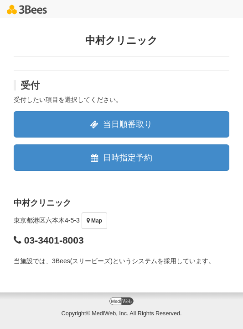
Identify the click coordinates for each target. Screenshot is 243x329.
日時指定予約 (121, 157)
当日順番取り (121, 124)
